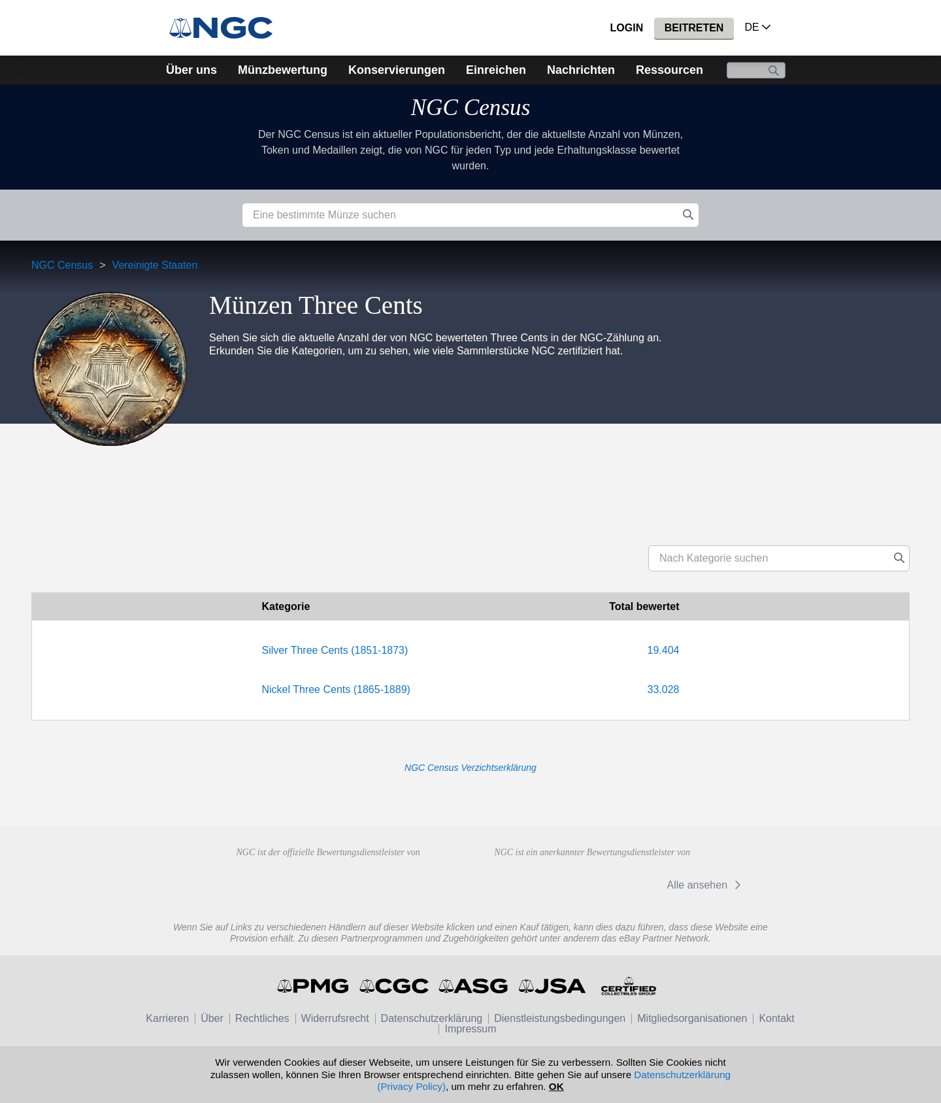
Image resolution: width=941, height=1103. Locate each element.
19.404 (664, 650)
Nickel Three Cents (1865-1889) (336, 689)
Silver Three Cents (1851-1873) (335, 650)
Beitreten (694, 27)
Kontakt (776, 1018)
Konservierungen (396, 69)
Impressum (470, 1028)
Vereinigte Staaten (155, 265)
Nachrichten (581, 69)
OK (556, 1086)
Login (627, 27)
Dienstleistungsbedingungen (559, 1018)
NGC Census (471, 107)
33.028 (664, 689)
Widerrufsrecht (335, 1018)
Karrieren (167, 1018)
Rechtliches (262, 1018)
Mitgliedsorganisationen (692, 1018)
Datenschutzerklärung (432, 1018)
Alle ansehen (706, 885)
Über (212, 1018)
